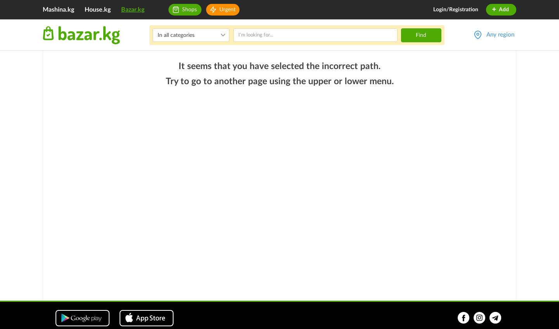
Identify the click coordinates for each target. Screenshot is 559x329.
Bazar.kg (132, 10)
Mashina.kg (58, 10)
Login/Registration (455, 9)
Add (500, 9)
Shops (189, 9)
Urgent (227, 9)
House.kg (98, 10)
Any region (500, 35)
